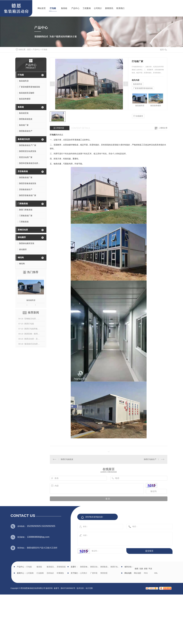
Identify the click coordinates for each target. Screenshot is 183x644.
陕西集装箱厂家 (105, 567)
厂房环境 (93, 573)
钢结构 (21, 257)
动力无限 (89, 588)
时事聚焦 (60, 573)
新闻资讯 (109, 8)
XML (156, 573)
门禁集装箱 (23, 204)
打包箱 (53, 8)
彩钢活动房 (23, 230)
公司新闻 (30, 573)
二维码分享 (163, 128)
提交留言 (149, 551)
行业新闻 (40, 573)
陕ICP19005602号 (68, 588)
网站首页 (42, 8)
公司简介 (98, 8)
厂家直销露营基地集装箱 (143, 88)
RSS (146, 573)
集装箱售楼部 (155, 106)
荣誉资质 (103, 573)
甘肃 (141, 569)
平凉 (150, 569)
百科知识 (50, 573)
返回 (163, 49)
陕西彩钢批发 (85, 567)
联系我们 (120, 8)
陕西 (136, 569)
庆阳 (145, 569)
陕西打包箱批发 (67, 459)
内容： (122, 538)
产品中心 (75, 8)
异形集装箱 (23, 171)
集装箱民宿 (30, 300)
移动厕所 (22, 237)
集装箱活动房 (24, 139)
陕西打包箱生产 (150, 459)
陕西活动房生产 (95, 567)
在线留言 (138, 116)
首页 (29, 49)
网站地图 (137, 573)
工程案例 (87, 8)
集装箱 (64, 8)
